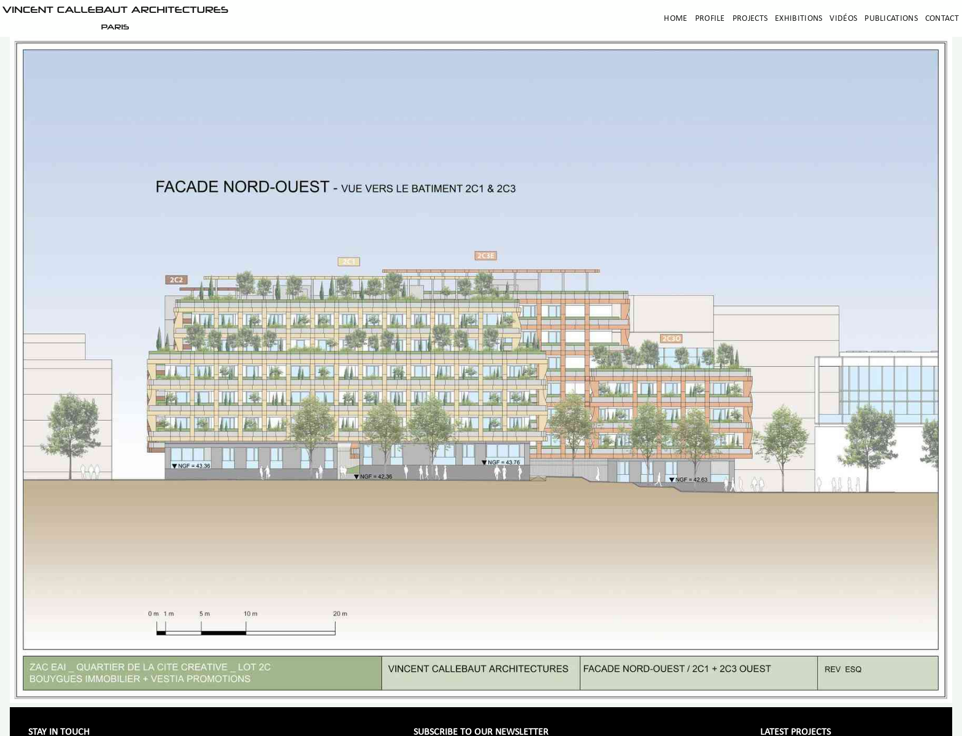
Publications (891, 18)
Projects (750, 18)
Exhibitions (798, 18)
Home (675, 18)
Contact (942, 18)
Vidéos (843, 18)
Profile (710, 18)
